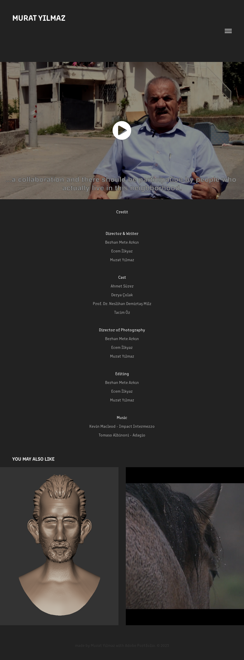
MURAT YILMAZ (38, 17)
